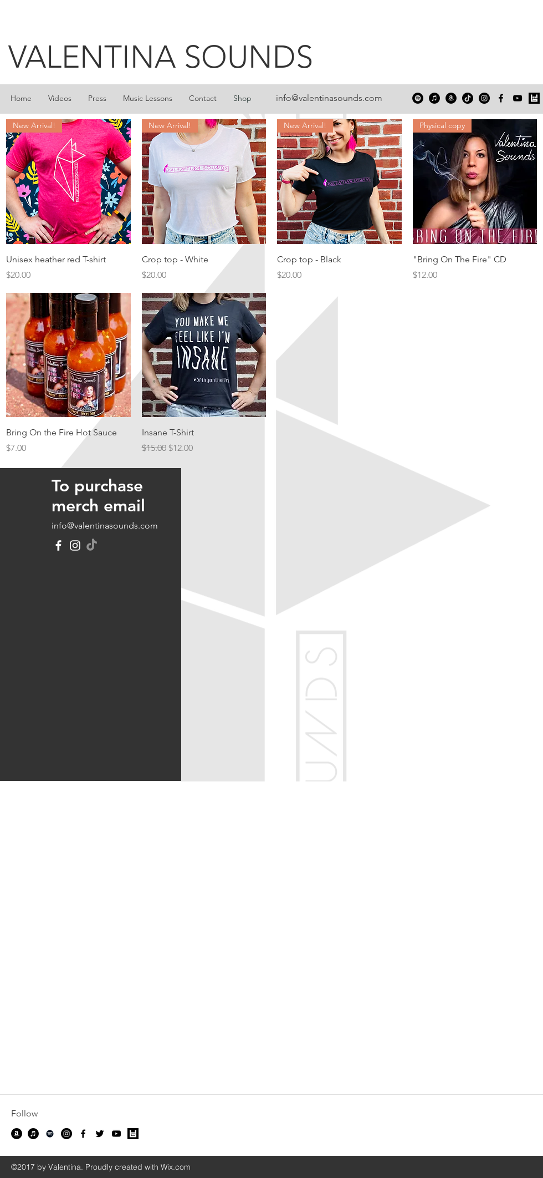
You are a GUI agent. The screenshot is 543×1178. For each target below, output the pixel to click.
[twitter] (99, 1133)
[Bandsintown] (534, 98)
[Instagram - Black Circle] (484, 98)
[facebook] (500, 98)
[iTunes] (434, 98)
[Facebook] (58, 545)
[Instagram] (75, 545)
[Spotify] (417, 98)
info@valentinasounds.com (329, 98)
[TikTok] (467, 98)
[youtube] (517, 98)
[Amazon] (451, 98)
